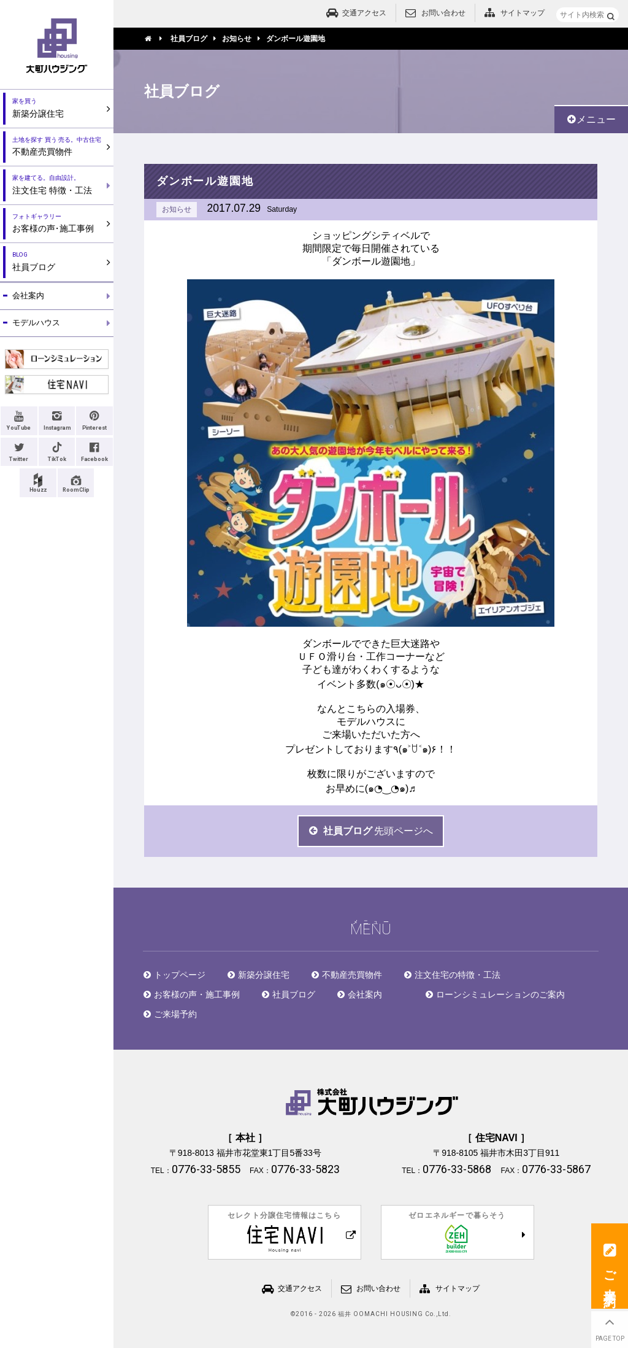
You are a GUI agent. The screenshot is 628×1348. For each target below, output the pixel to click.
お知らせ (176, 209)
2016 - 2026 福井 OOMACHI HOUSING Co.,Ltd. (373, 1314)
